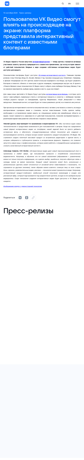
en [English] (69, 4)
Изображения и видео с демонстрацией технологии (22, 186)
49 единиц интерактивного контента (51, 75)
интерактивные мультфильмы (57, 94)
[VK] (7, 3)
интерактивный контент (41, 62)
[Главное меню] (77, 3)
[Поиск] (63, 3)
